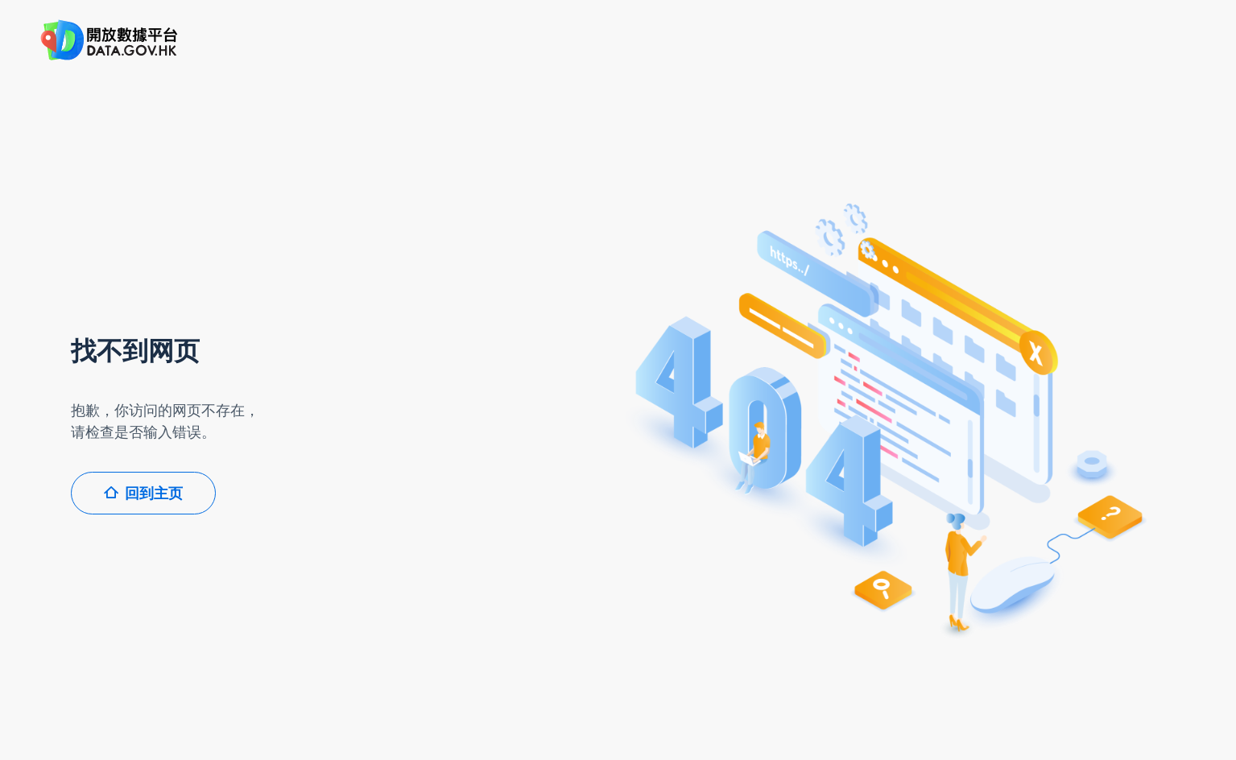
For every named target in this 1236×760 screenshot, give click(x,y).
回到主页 (143, 493)
